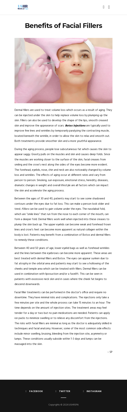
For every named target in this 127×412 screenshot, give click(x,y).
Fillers (25, 209)
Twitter (63, 391)
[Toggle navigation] (108, 7)
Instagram (92, 391)
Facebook (34, 391)
